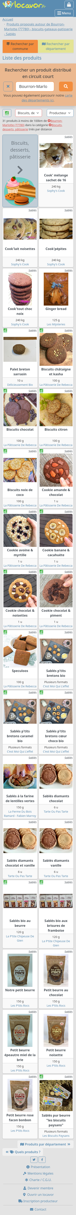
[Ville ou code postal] (35, 86)
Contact (38, 1209)
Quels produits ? (22, 1152)
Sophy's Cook (56, 191)
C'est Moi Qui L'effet (56, 686)
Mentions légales (38, 1173)
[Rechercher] (66, 86)
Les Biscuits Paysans (56, 1136)
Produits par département (45, 1144)
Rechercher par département (56, 46)
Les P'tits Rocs (20, 1005)
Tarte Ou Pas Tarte (56, 811)
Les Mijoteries (56, 324)
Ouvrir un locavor (38, 1194)
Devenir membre (38, 1188)
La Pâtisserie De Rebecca (56, 385)
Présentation (38, 1167)
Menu (64, 13)
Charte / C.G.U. (38, 1180)
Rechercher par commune (20, 46)
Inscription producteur (38, 1201)
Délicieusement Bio (20, 385)
